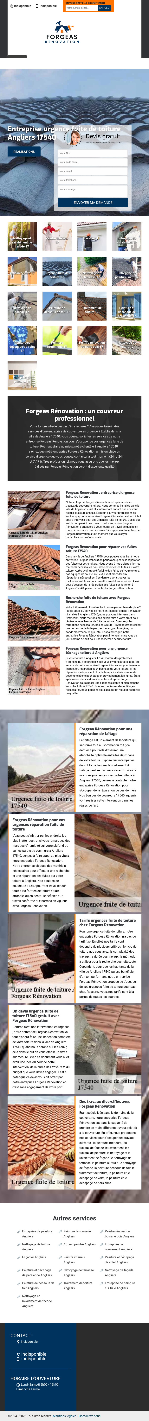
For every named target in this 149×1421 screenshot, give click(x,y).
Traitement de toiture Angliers (77, 1285)
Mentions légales (64, 1416)
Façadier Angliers (34, 1257)
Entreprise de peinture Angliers (37, 1234)
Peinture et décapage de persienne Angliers (37, 1272)
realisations (24, 152)
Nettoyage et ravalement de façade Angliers (37, 1301)
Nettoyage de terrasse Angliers (78, 1272)
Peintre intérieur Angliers (74, 1259)
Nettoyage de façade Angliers (119, 1272)
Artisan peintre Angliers (79, 1244)
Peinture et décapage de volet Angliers (119, 1259)
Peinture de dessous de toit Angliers (38, 1285)
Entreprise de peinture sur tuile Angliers (120, 1285)
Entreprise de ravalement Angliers (118, 1246)
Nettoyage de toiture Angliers (36, 1246)
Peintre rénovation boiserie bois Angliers (120, 1234)
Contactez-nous (89, 1416)
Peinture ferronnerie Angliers (77, 1234)
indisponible (20, 6)
